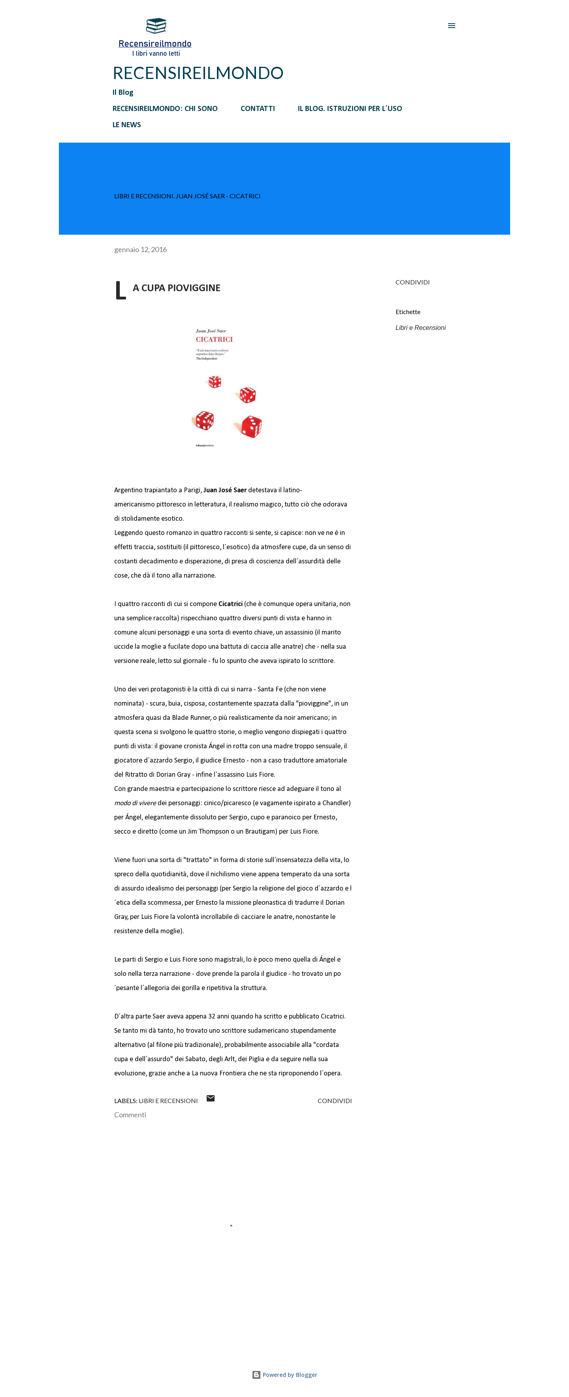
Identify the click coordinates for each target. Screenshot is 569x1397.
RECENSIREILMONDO (198, 73)
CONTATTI (258, 109)
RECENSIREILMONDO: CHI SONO (165, 109)
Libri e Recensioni (421, 327)
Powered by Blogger (284, 1374)
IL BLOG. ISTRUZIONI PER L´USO (350, 109)
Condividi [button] (413, 282)
